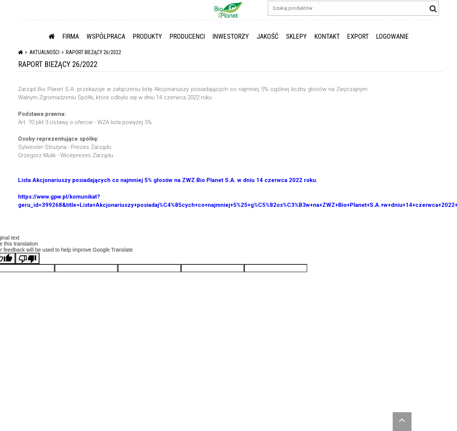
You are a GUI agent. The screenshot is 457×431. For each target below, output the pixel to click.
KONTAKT (327, 36)
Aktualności (44, 52)
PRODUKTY (147, 36)
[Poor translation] (27, 258)
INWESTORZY (231, 36)
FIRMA (70, 36)
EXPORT (358, 36)
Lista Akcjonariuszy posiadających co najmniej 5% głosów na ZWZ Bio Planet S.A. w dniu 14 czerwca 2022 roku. (167, 180)
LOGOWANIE (392, 36)
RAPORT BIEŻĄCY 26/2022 (93, 52)
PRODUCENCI (187, 36)
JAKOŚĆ (267, 36)
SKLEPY (296, 36)
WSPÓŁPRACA (106, 36)
